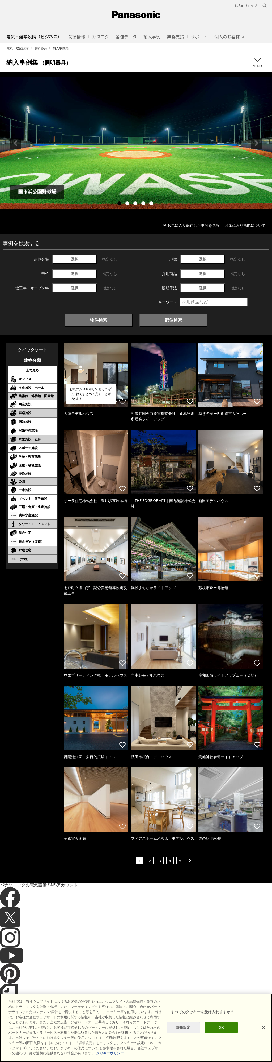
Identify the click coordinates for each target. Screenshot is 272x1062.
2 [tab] (128, 204)
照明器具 (40, 48)
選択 (74, 259)
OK (221, 1033)
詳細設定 (183, 1033)
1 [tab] (120, 204)
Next (256, 143)
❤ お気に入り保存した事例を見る (191, 225)
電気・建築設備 (17, 48)
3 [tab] (136, 204)
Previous (15, 143)
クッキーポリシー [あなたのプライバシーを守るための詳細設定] (110, 1058)
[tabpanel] (136, 143)
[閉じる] (263, 1032)
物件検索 (98, 320)
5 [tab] (152, 204)
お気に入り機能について (245, 225)
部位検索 (173, 320)
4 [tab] (144, 204)
